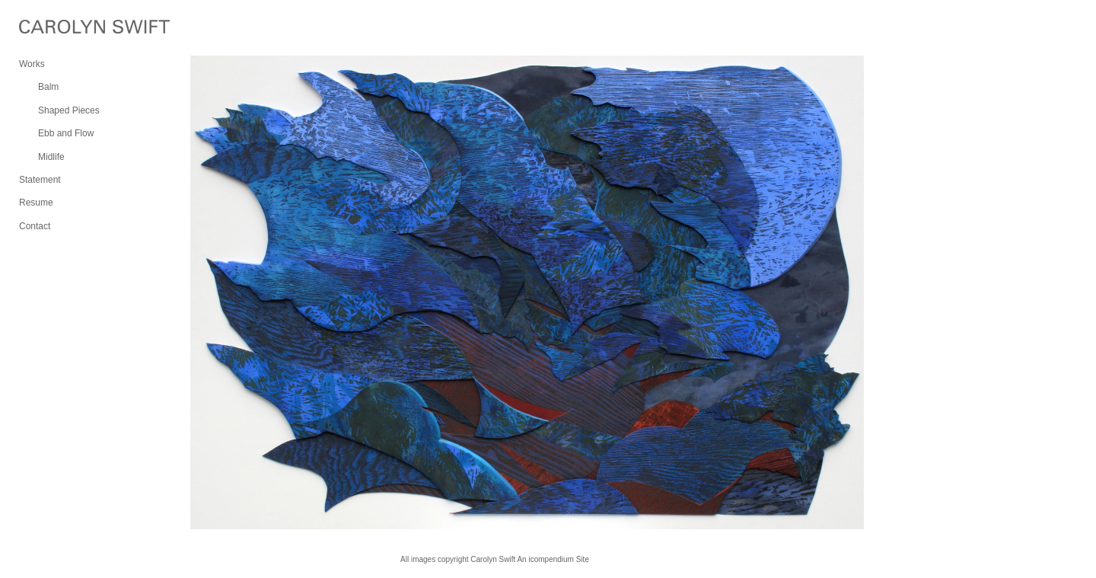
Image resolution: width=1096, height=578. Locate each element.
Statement (40, 179)
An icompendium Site (553, 559)
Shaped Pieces (69, 110)
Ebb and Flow (66, 133)
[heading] (57, 28)
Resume (36, 202)
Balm (48, 86)
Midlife (51, 157)
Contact (34, 226)
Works (32, 64)
